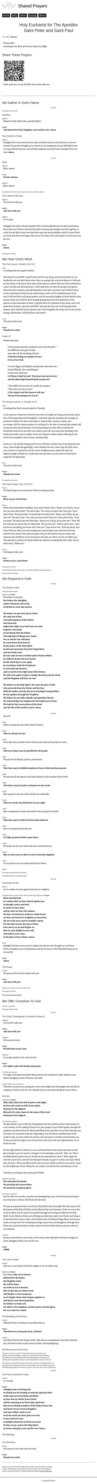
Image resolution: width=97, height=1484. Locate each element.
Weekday (13, 37)
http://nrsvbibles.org (45, 1471)
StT (8, 37)
